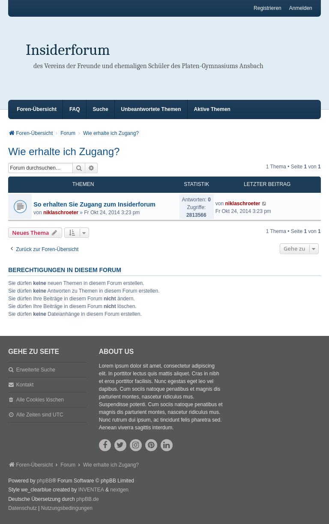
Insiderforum (68, 50)
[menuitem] (22, 508)
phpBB (44, 481)
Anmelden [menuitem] (300, 8)
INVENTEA (91, 490)
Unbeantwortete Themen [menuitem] (151, 109)
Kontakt (25, 385)
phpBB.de (87, 499)
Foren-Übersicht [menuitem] (37, 109)
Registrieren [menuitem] (267, 8)
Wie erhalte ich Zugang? (64, 151)
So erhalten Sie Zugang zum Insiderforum (94, 204)
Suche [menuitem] (100, 109)
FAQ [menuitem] (74, 109)
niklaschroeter (60, 213)
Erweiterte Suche (35, 370)
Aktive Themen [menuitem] (212, 109)
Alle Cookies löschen (40, 400)
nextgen (119, 490)
